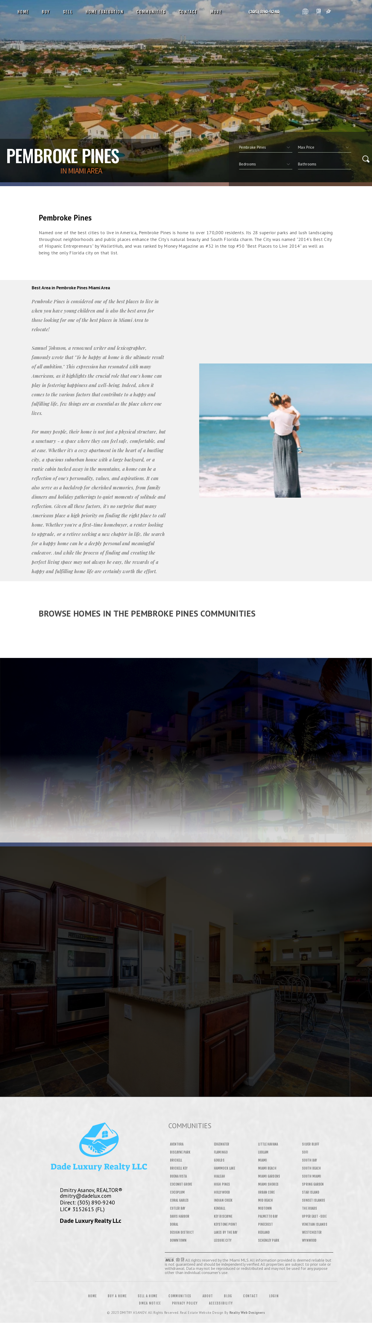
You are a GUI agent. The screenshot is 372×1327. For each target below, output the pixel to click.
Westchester (312, 1232)
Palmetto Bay (268, 1216)
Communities (151, 11)
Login (274, 1296)
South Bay (309, 1160)
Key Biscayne (223, 1216)
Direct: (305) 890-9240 (87, 1202)
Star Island (310, 1192)
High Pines (222, 1184)
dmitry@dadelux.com (85, 1195)
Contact (188, 11)
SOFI (305, 1152)
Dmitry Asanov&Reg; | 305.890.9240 (264, 12)
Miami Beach (267, 1168)
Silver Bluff (310, 1144)
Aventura (177, 1144)
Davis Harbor (180, 1216)
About (208, 1296)
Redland (264, 1232)
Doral (174, 1224)
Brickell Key (179, 1168)
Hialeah (219, 1176)
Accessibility (221, 1303)
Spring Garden (313, 1184)
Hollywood (222, 1192)
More (216, 11)
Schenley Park (268, 1240)
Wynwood (309, 1240)
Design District (182, 1232)
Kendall (219, 1208)
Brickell (176, 1160)
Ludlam (263, 1152)
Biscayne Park (180, 1152)
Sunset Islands (313, 1200)
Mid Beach (265, 1200)
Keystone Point (225, 1224)
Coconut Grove (181, 1184)
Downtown (178, 1240)
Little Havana (268, 1144)
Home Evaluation (104, 11)
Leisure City (222, 1240)
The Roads (309, 1208)
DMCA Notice (150, 1303)
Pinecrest (265, 1224)
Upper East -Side (314, 1216)
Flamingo (221, 1152)
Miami (262, 1160)
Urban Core (266, 1192)
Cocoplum (177, 1192)
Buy (46, 11)
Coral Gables (179, 1200)
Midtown (265, 1208)
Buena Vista (178, 1176)
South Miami (311, 1176)
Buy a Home (117, 1296)
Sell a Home (147, 1296)
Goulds (219, 1160)
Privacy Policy (185, 1303)
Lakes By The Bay (225, 1232)
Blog (228, 1296)
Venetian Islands (314, 1224)
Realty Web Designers (247, 1312)
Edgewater (221, 1144)
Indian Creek (223, 1200)
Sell (68, 11)
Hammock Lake (224, 1168)
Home (23, 11)
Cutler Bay (177, 1208)
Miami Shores (268, 1184)
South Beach (311, 1168)
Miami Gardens (269, 1176)
